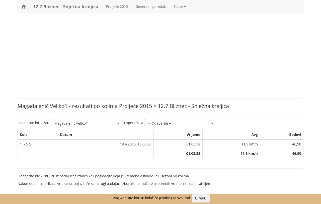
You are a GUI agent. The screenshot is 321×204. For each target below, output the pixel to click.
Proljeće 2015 (117, 6)
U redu (200, 198)
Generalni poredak (150, 6)
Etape (180, 6)
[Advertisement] (160, 53)
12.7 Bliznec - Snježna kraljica (65, 7)
